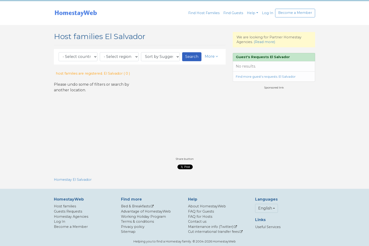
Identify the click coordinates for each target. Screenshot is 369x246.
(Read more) (264, 42)
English (265, 208)
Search (191, 56)
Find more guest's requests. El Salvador (266, 76)
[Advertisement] (274, 122)
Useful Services (268, 227)
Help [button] (251, 13)
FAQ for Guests (201, 211)
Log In (267, 13)
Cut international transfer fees (213, 232)
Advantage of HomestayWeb (146, 211)
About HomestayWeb (207, 206)
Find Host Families (204, 13)
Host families (65, 206)
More (211, 56)
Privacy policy (132, 227)
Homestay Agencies (71, 216)
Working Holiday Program (143, 216)
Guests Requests (68, 211)
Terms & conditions (137, 221)
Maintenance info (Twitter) (210, 227)
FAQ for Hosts (200, 216)
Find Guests (233, 13)
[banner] (76, 13)
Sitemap (128, 232)
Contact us (197, 221)
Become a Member (295, 13)
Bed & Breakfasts (135, 206)
